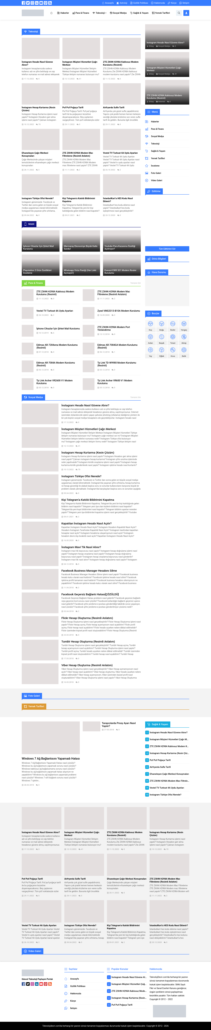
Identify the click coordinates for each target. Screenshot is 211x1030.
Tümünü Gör (135, 283)
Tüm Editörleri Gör (167, 249)
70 (39, 124)
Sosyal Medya (164, 46)
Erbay (151, 46)
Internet (161, 101)
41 (80, 79)
